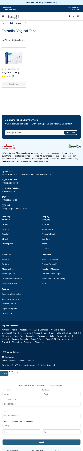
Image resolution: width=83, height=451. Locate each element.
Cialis (52, 336)
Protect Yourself (49, 264)
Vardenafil (42, 336)
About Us (6, 259)
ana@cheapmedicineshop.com (35, 161)
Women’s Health (49, 234)
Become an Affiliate (10, 299)
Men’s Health (47, 229)
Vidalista (23, 330)
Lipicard (5, 339)
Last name (46, 390)
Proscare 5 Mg (24, 333)
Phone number (9, 400)
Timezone (7, 411)
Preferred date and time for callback (18, 421)
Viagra (14, 330)
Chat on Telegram (13, 352)
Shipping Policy (8, 274)
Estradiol (6, 342)
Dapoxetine (30, 336)
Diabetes (45, 249)
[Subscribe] (70, 133)
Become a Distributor (11, 294)
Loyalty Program (9, 308)
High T (76, 333)
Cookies (21, 360)
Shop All (45, 224)
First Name (7, 390)
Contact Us (7, 313)
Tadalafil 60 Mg (53, 339)
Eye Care (46, 239)
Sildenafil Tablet (64, 333)
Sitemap (30, 360)
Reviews (5, 264)
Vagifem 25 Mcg (11, 72)
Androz (37, 333)
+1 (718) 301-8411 (74, 9)
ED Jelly (5, 239)
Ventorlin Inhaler (64, 336)
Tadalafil (5, 234)
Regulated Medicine (50, 269)
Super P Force (37, 339)
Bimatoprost (7, 244)
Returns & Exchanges (51, 274)
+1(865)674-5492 (9, 200)
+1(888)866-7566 (10, 183)
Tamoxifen (18, 336)
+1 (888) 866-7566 (9, 9)
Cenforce (44, 330)
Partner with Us (9, 304)
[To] (61, 431)
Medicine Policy (9, 269)
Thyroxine (6, 336)
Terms (5, 360)
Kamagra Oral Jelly (19, 339)
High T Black (48, 333)
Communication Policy (12, 278)
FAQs (44, 283)
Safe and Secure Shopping (53, 278)
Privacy (12, 360)
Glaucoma (39, 342)
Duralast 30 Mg (9, 333)
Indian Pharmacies (50, 259)
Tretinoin (28, 342)
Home (4, 23)
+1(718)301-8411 (9, 191)
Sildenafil (6, 224)
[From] (22, 431)
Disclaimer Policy (9, 283)
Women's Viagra (58, 330)
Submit (42, 442)
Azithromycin (68, 339)
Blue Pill (5, 229)
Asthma (45, 244)
